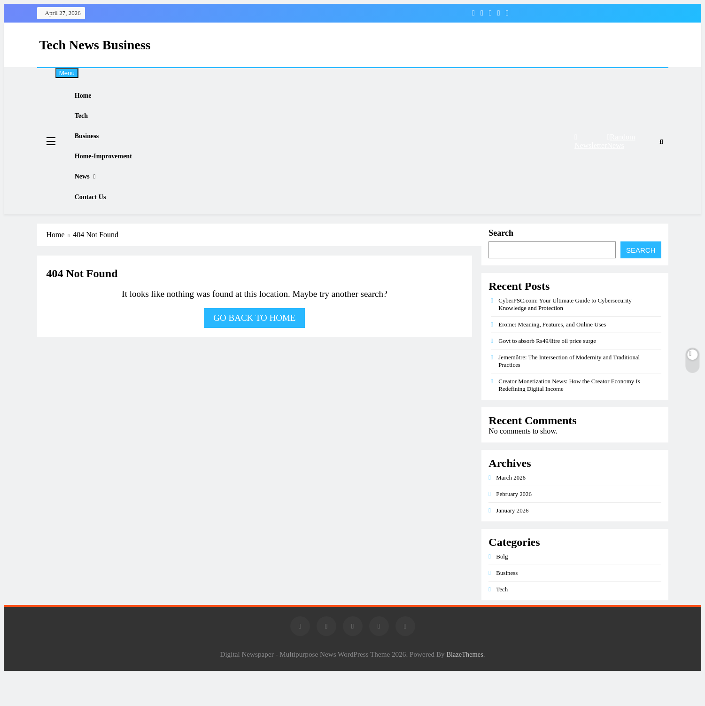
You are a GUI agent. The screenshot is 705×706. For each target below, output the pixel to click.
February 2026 (514, 525)
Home (90, 98)
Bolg (502, 587)
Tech (88, 123)
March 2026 (511, 508)
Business (94, 149)
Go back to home (254, 349)
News (89, 199)
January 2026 (512, 541)
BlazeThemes (464, 686)
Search (500, 264)
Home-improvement (111, 174)
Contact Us (97, 225)
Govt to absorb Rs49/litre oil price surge (547, 372)
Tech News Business (95, 45)
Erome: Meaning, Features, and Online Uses (552, 355)
